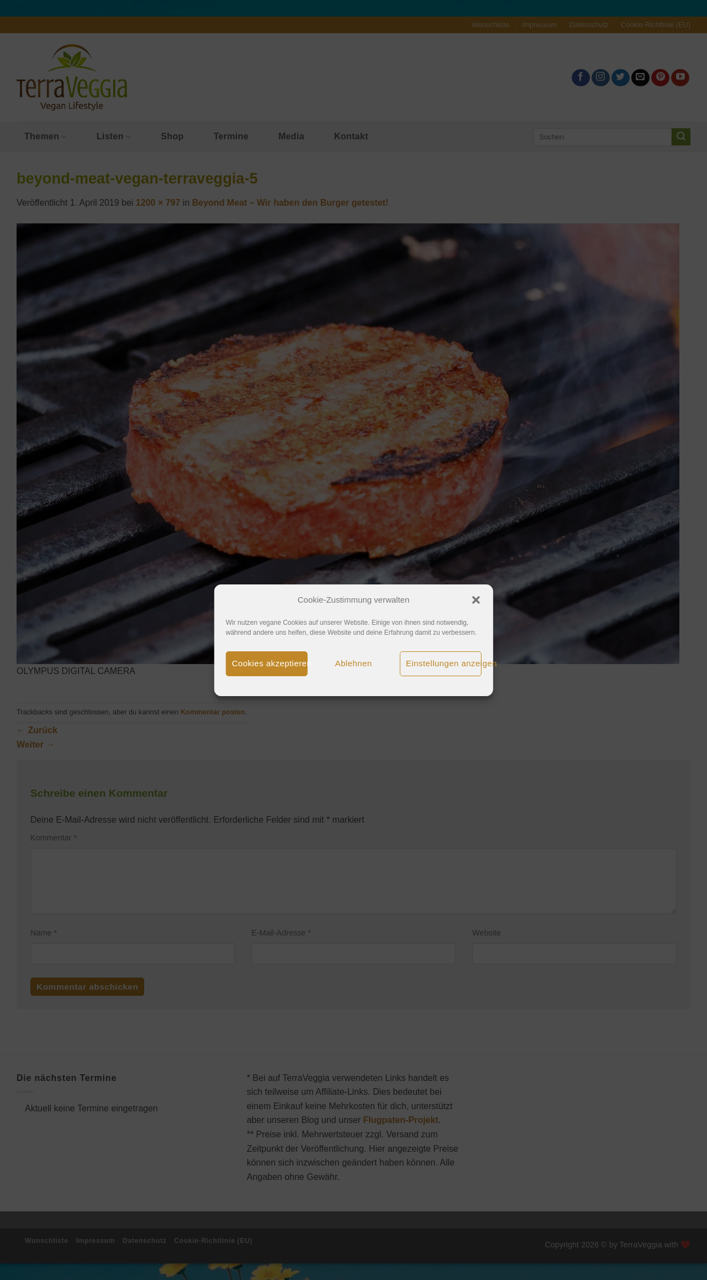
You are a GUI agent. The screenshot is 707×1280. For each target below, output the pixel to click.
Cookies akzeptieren (270, 663)
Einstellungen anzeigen (444, 663)
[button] (475, 599)
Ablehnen (353, 663)
